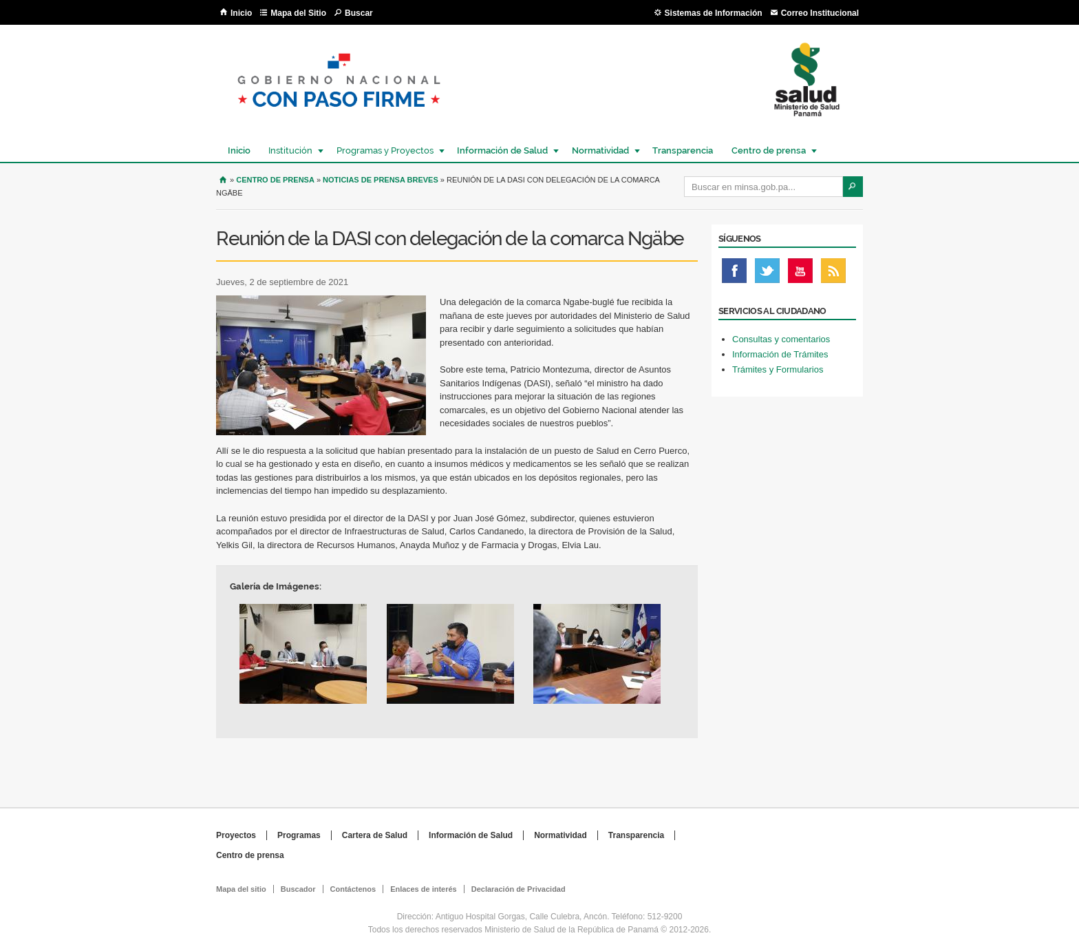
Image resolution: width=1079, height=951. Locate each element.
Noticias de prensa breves (380, 180)
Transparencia (682, 150)
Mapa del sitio (241, 889)
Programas (299, 835)
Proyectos (236, 835)
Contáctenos (353, 889)
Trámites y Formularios (777, 369)
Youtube (800, 274)
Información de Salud (501, 150)
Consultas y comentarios (781, 339)
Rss (833, 274)
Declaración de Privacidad (518, 889)
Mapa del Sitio (298, 13)
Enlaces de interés (423, 889)
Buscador (298, 889)
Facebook (734, 274)
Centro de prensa (768, 150)
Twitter (767, 274)
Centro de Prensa (275, 180)
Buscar (359, 13)
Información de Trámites (780, 354)
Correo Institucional (820, 13)
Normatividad (599, 150)
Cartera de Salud (374, 835)
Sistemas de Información (713, 13)
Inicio (241, 13)
